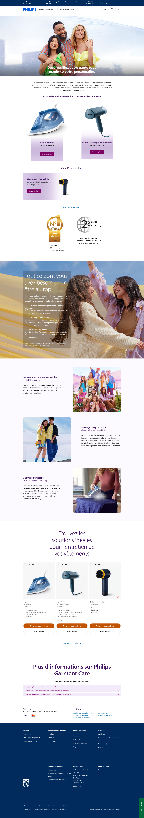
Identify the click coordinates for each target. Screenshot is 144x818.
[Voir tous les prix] (117, 596)
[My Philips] (112, 9)
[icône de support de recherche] (100, 9)
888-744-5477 (78, 787)
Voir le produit (39, 631)
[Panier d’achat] (117, 9)
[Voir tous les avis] (59, 620)
